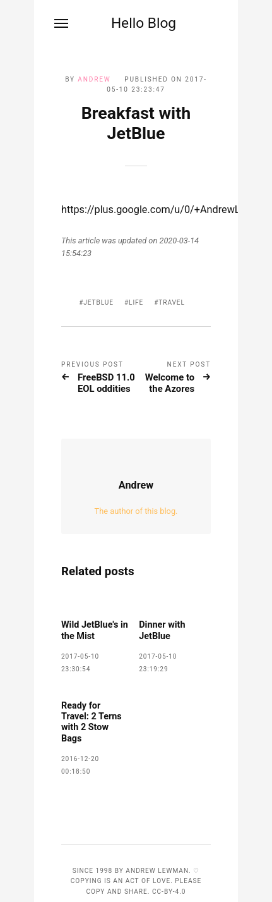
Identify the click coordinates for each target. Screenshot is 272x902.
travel (171, 302)
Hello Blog (143, 23)
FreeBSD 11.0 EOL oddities (106, 383)
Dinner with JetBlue (162, 630)
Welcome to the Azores (169, 383)
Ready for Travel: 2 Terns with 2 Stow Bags (91, 722)
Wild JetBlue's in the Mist (94, 630)
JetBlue (98, 302)
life (136, 302)
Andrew (94, 79)
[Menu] (61, 23)
